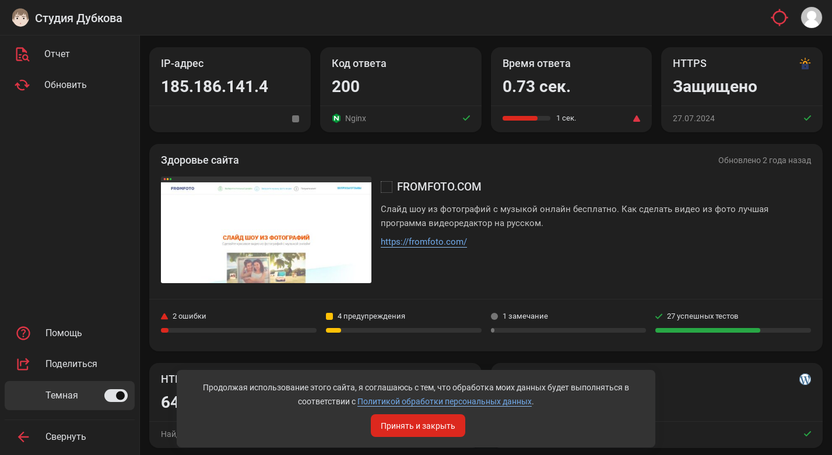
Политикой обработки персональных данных (415, 398)
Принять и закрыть (418, 421)
